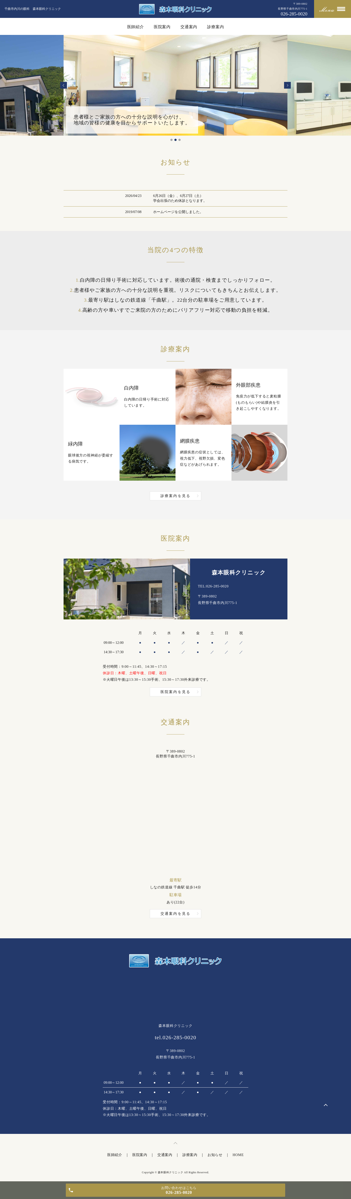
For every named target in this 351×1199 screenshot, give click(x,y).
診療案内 (215, 27)
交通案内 (188, 27)
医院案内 (162, 27)
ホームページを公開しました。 (178, 212)
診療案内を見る (175, 496)
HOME (238, 1155)
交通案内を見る (175, 913)
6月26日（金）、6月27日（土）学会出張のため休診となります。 (180, 198)
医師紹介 (135, 27)
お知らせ (215, 1155)
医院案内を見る (175, 692)
